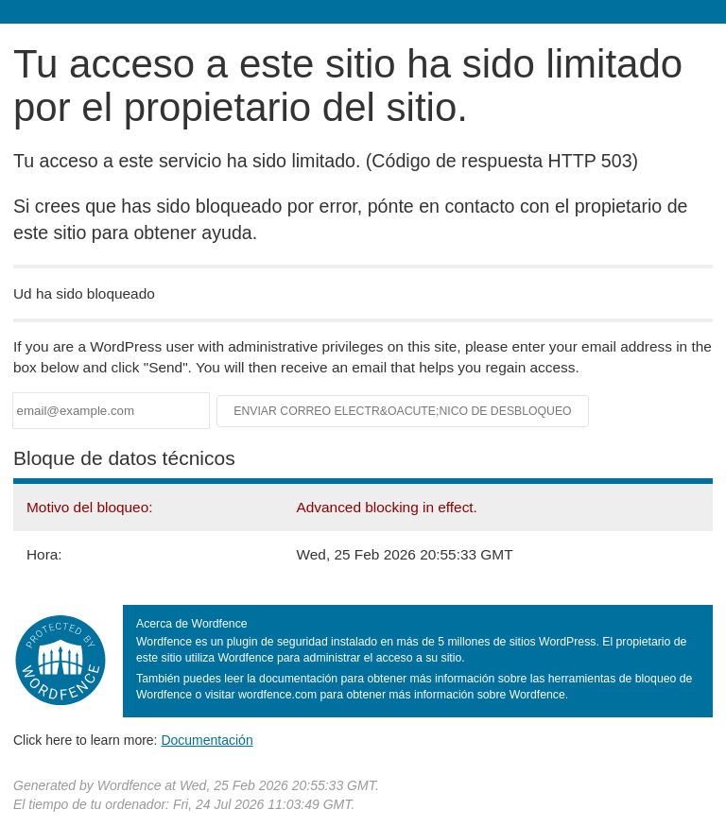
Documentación (206, 740)
